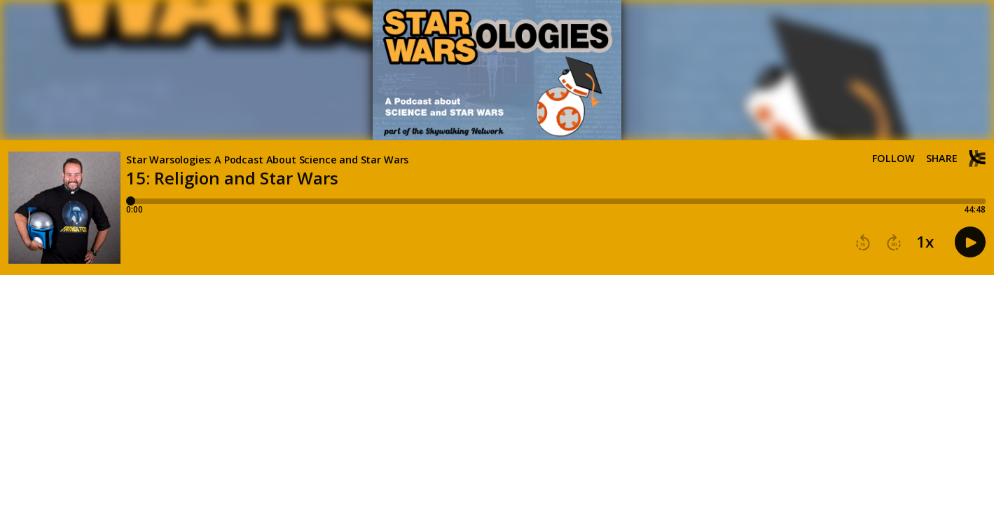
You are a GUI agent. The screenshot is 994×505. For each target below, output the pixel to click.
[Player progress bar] (556, 201)
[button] (863, 243)
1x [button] (925, 242)
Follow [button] (893, 158)
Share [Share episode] (942, 158)
